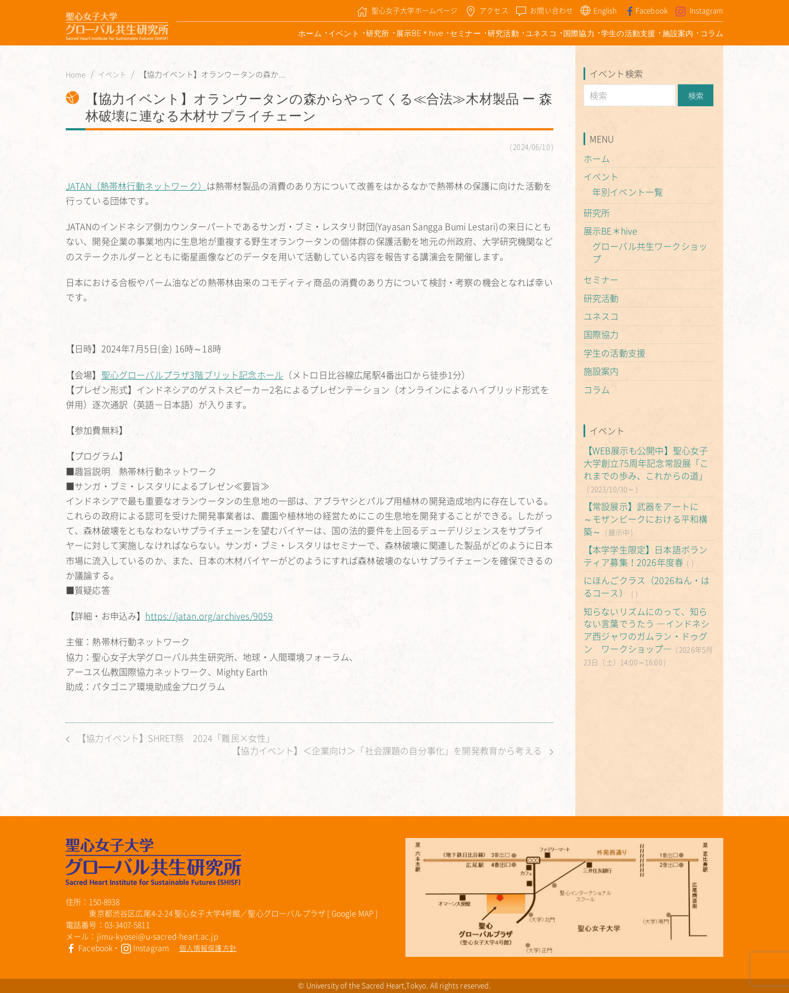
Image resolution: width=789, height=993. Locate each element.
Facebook (89, 947)
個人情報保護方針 (208, 948)
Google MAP (352, 913)
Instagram (145, 947)
